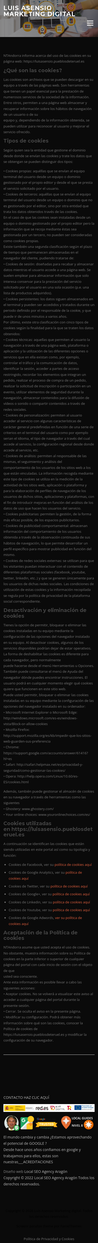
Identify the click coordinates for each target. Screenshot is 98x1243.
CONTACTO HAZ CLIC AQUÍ (26, 1097)
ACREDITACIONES (38, 1161)
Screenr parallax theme (34, 1226)
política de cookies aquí (73, 864)
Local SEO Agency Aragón (45, 1171)
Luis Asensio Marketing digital (39, 11)
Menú (90, 23)
